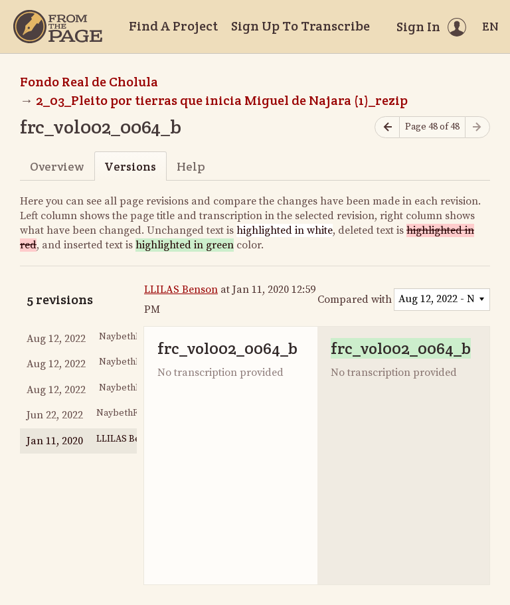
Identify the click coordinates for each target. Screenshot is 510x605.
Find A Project (173, 26)
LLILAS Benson (181, 289)
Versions (130, 166)
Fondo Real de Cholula (89, 81)
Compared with (354, 299)
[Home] (57, 26)
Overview (57, 166)
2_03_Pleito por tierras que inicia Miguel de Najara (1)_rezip (222, 100)
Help (191, 166)
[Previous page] (387, 127)
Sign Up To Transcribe (300, 26)
